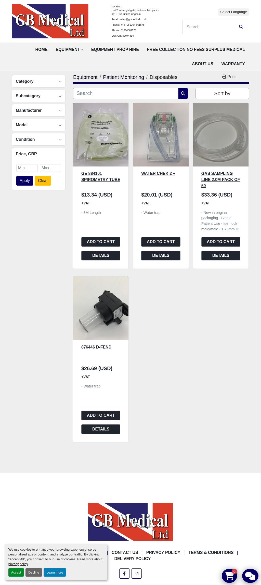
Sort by (222, 93)
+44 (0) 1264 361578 (133, 24)
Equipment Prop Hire (115, 49)
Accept (16, 572)
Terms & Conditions (210, 552)
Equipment (68, 49)
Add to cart (101, 242)
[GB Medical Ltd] (130, 521)
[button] (69, 50)
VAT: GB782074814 (123, 35)
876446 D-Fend (96, 347)
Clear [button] (43, 180)
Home (41, 49)
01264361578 (128, 30)
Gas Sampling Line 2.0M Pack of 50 (220, 179)
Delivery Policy (132, 558)
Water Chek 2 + (158, 173)
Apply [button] (25, 180)
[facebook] (124, 573)
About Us (202, 64)
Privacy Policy (163, 552)
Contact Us (125, 552)
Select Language (233, 12)
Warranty (233, 64)
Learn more (54, 572)
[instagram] (137, 573)
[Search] (212, 27)
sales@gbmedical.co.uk (133, 19)
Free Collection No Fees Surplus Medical (196, 49)
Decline (33, 572)
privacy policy (18, 564)
